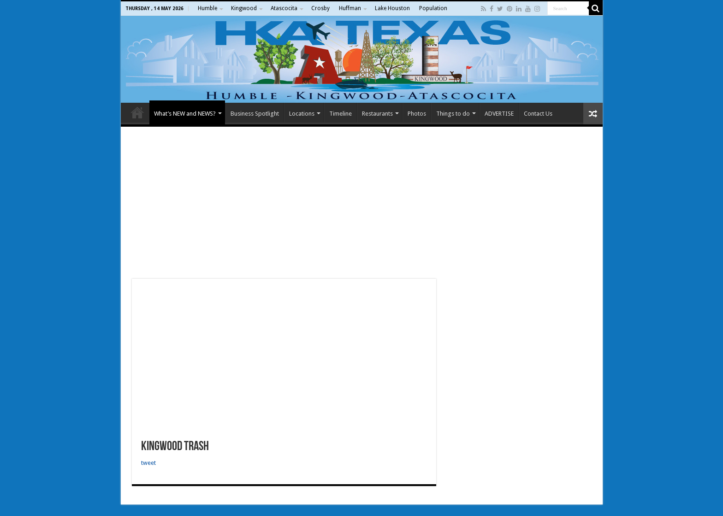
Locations (301, 113)
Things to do (453, 113)
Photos (417, 113)
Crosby (320, 8)
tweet (148, 462)
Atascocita (284, 8)
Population (433, 8)
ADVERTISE (499, 113)
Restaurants (377, 113)
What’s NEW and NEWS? (185, 113)
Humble (207, 8)
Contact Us (538, 113)
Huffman (350, 8)
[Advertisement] (362, 202)
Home (137, 112)
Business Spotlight (255, 113)
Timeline (340, 113)
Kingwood (244, 8)
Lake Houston (392, 8)
